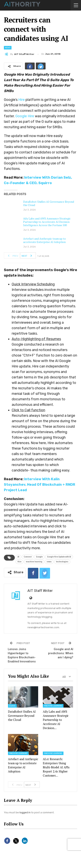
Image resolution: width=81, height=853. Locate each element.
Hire (21, 100)
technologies (62, 562)
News (7, 48)
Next (28, 255)
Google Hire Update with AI (59, 557)
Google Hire (24, 116)
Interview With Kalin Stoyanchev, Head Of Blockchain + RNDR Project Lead (39, 484)
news (49, 562)
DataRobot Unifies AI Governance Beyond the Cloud (48, 203)
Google (39, 557)
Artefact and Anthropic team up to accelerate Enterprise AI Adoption (44, 240)
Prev (12, 255)
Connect (28, 557)
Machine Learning (53, 706)
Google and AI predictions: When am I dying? (60, 653)
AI (18, 557)
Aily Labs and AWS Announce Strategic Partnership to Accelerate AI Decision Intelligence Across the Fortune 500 (47, 222)
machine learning (34, 562)
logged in (25, 812)
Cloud (12, 706)
